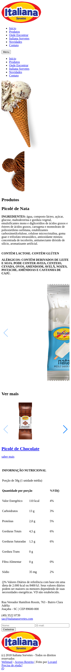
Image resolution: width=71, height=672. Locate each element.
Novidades (15, 41)
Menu (6, 52)
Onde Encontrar (18, 35)
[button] (65, 429)
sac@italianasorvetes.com (17, 618)
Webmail (7, 662)
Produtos (14, 31)
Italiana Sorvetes (19, 38)
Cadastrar (8, 629)
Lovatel (52, 662)
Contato (14, 45)
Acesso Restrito (24, 662)
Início (12, 28)
